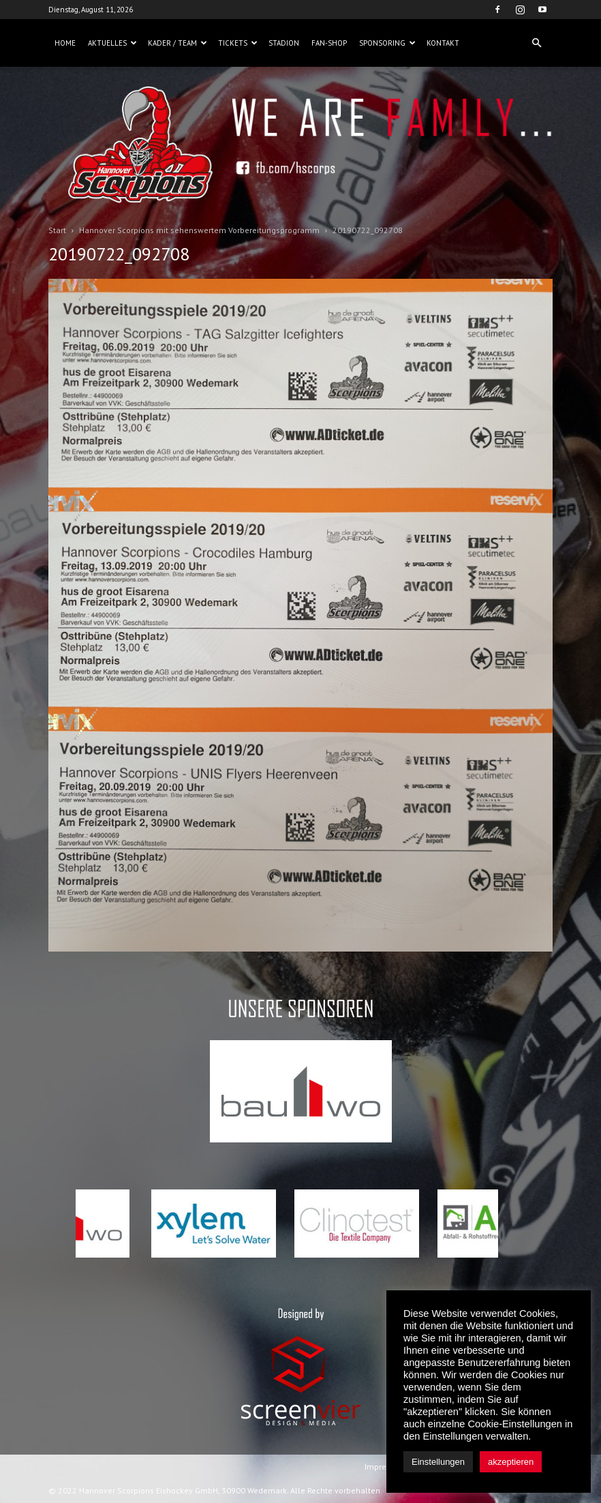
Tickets (238, 43)
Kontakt (443, 43)
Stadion (283, 43)
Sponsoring (387, 43)
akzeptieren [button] (511, 1462)
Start (57, 230)
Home (65, 43)
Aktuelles (112, 43)
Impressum (386, 1466)
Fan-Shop (329, 43)
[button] (536, 43)
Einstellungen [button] (438, 1462)
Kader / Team (177, 43)
